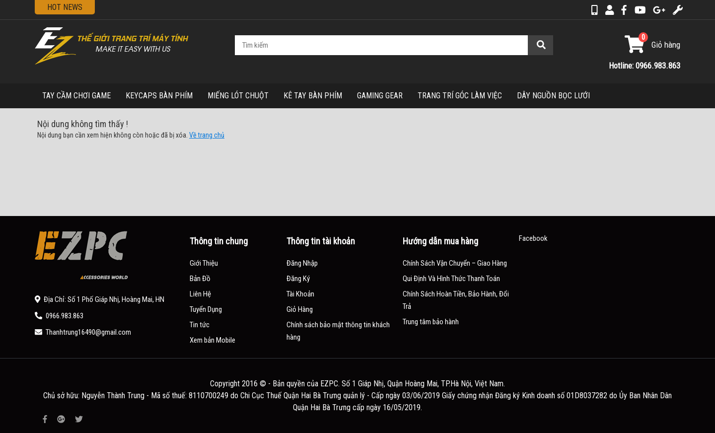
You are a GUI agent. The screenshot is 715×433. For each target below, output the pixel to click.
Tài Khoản (300, 293)
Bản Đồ (200, 278)
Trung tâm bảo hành (431, 321)
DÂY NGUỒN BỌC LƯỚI (553, 95)
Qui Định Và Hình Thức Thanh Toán (451, 278)
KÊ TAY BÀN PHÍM (313, 95)
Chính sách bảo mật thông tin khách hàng (338, 331)
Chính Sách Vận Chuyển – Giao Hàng (455, 263)
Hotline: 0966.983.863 (644, 66)
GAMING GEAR (380, 95)
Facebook (533, 238)
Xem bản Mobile (212, 340)
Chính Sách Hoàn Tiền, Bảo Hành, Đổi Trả (456, 300)
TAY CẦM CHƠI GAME (76, 95)
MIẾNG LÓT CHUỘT (238, 95)
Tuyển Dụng (206, 309)
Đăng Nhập (302, 263)
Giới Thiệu (204, 263)
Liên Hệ (200, 293)
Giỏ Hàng (299, 309)
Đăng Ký (298, 278)
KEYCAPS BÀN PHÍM (159, 95)
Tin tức (200, 324)
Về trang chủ (206, 135)
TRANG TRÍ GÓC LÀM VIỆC (460, 95)
